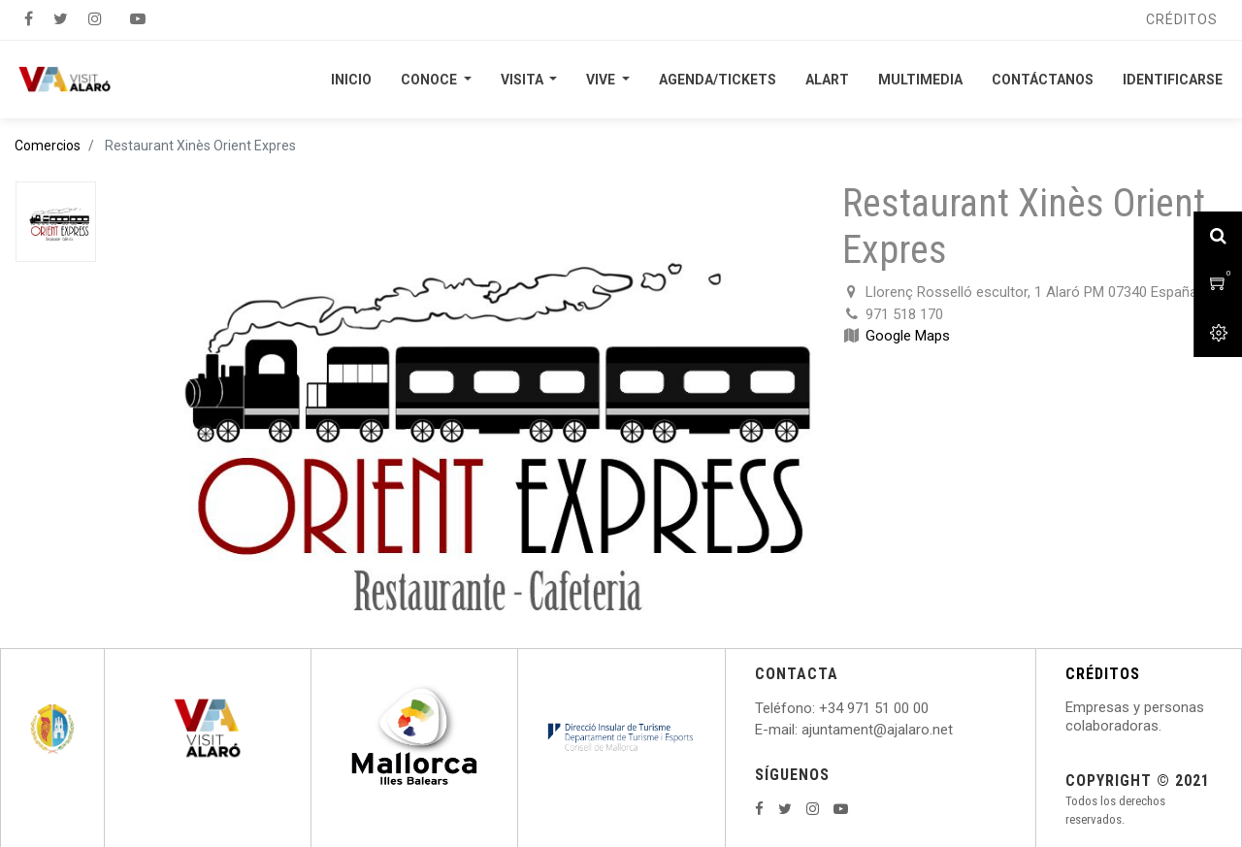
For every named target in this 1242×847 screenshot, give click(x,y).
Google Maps (908, 335)
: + (820, 708)
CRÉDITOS (1102, 674)
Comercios (48, 145)
